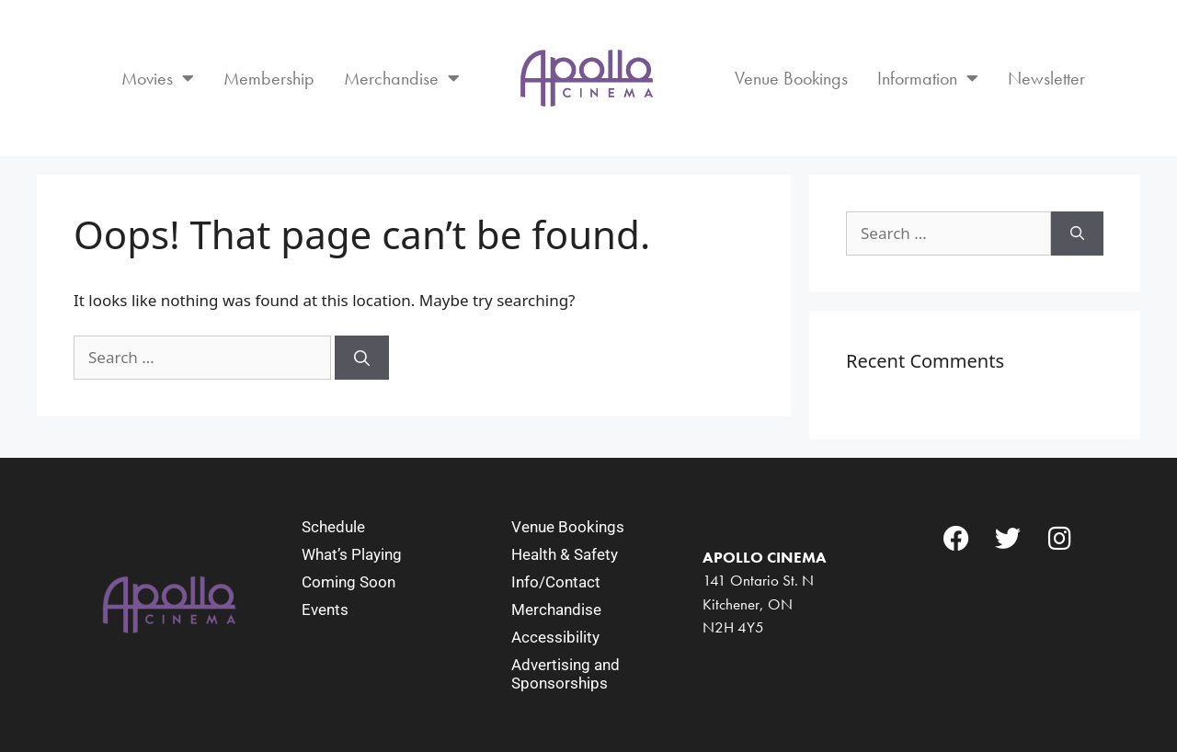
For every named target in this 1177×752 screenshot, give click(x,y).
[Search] (362, 358)
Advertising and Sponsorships (565, 673)
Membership (268, 78)
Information (927, 78)
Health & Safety (564, 554)
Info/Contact (555, 582)
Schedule (333, 527)
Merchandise (402, 78)
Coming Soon (348, 582)
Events (325, 609)
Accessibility (555, 637)
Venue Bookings (791, 78)
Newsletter (1046, 78)
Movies (157, 78)
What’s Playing (352, 554)
